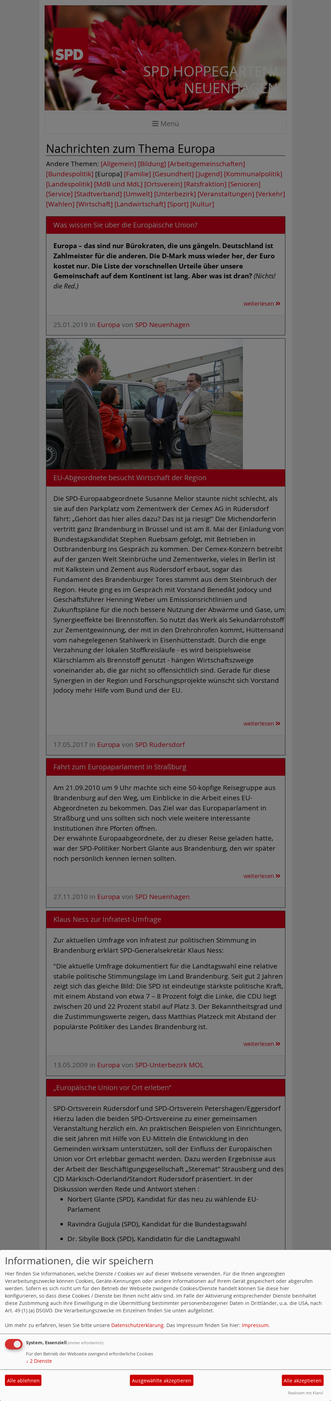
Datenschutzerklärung (137, 1325)
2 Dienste (39, 1361)
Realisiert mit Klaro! (305, 1392)
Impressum (255, 1325)
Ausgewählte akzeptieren (161, 1380)
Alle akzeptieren (303, 1380)
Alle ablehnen (23, 1380)
